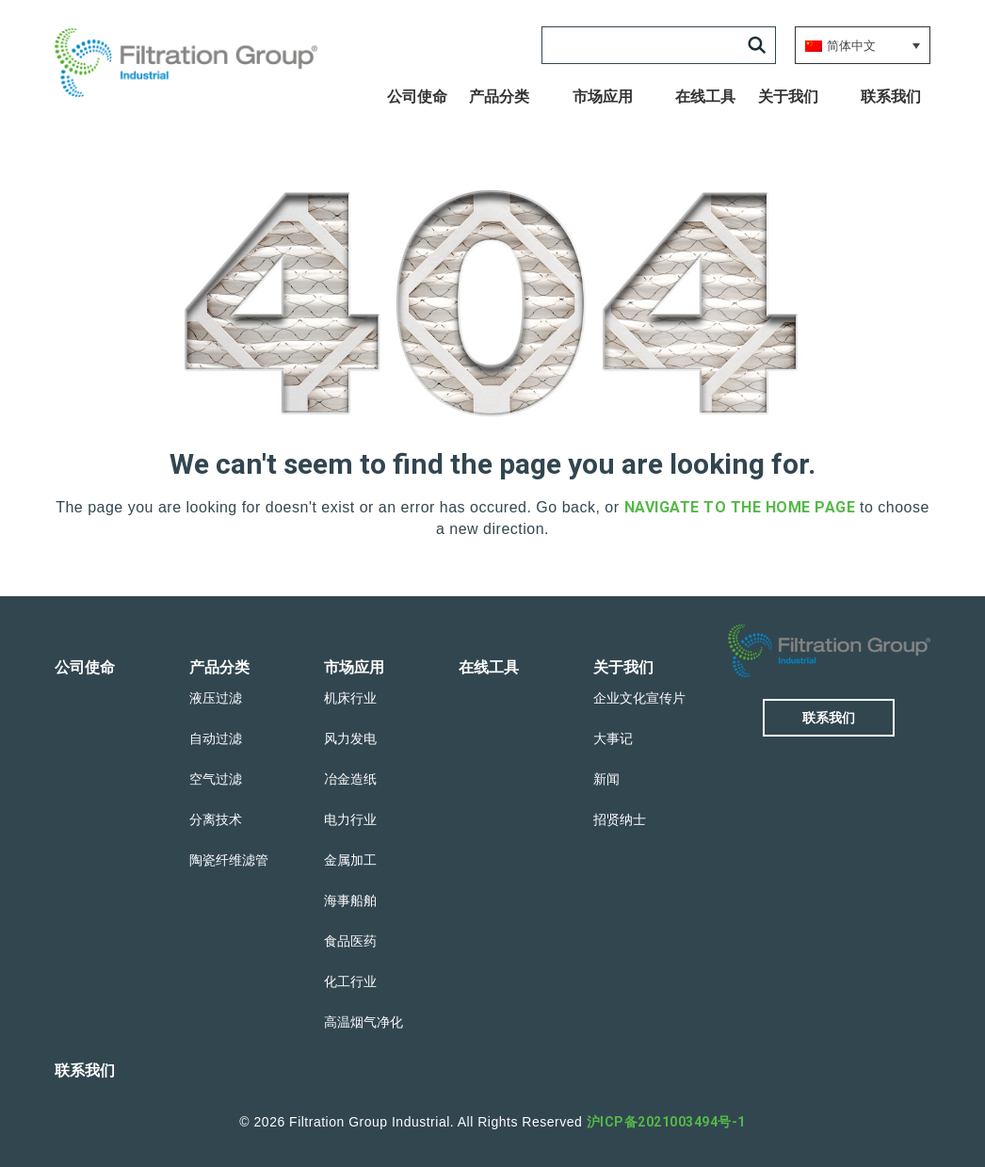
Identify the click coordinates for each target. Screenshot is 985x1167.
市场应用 (603, 97)
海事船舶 (350, 900)
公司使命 (417, 97)
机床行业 (350, 697)
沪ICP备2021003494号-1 (666, 1121)
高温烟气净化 (363, 1021)
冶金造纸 (350, 778)
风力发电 (350, 738)
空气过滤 (215, 778)
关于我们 (788, 97)
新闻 (606, 778)
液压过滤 (215, 697)
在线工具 (705, 97)
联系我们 (891, 97)
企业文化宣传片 (639, 697)
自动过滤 (215, 738)
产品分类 (499, 97)
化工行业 (350, 981)
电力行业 (350, 819)
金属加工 (350, 859)
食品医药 (350, 940)
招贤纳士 (619, 819)
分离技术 (215, 819)
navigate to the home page (740, 507)
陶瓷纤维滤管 (228, 859)
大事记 (613, 738)
